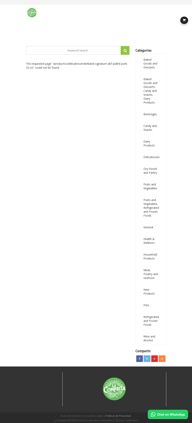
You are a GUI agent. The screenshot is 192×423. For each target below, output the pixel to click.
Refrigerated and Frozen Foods (151, 321)
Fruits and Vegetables (150, 186)
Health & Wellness (149, 241)
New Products (149, 291)
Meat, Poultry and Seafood (150, 274)
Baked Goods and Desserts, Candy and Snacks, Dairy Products (150, 90)
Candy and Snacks (150, 128)
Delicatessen (151, 157)
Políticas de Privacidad (118, 416)
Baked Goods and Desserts (150, 63)
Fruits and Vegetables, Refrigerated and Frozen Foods (151, 207)
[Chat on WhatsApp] (168, 414)
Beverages (150, 114)
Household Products (150, 256)
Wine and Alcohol (149, 338)
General (148, 227)
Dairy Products (149, 143)
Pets (146, 305)
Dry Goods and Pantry (150, 170)
